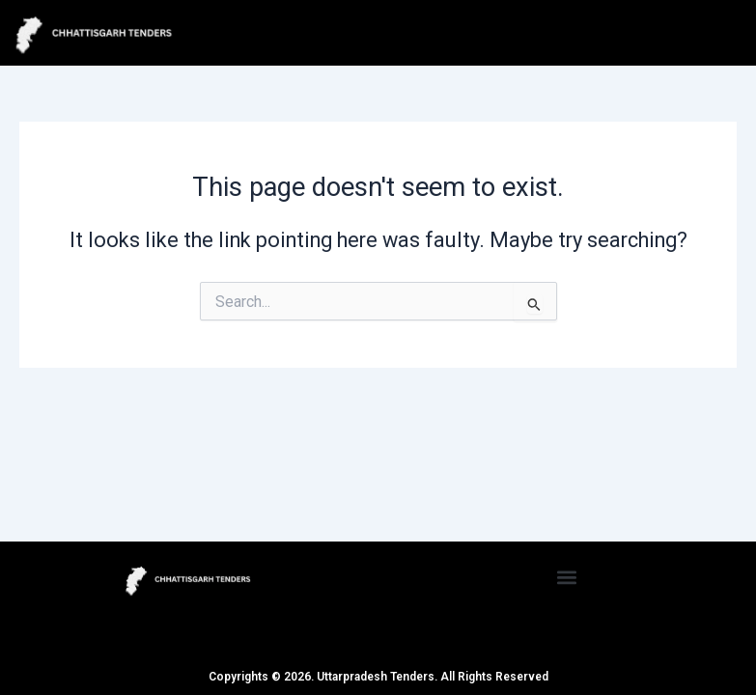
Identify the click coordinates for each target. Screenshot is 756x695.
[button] (567, 577)
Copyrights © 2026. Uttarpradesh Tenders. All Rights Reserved (378, 676)
